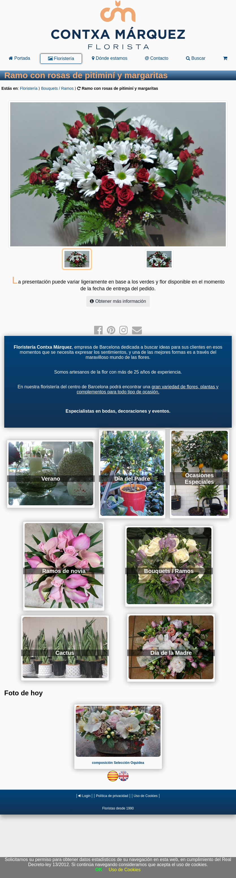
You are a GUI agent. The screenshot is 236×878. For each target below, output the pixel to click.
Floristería (61, 58)
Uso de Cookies (146, 796)
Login (84, 796)
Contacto (156, 58)
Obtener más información (118, 301)
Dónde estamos (109, 58)
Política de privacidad (112, 796)
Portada (19, 58)
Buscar (195, 58)
